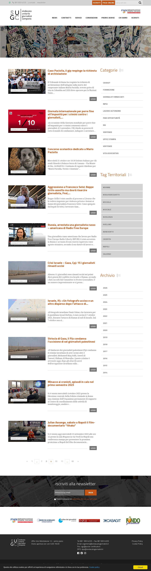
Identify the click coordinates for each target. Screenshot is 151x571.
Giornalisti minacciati (113, 96)
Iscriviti (97, 2)
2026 (105, 287)
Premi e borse (108, 17)
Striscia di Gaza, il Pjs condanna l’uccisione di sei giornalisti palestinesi (71, 340)
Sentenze (107, 132)
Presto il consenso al (76, 499)
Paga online (108, 2)
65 (73, 461)
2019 (105, 337)
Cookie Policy (137, 543)
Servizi (78, 17)
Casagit (106, 82)
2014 (105, 372)
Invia (90, 492)
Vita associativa (111, 153)
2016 (105, 358)
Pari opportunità (111, 118)
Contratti (66, 17)
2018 (105, 344)
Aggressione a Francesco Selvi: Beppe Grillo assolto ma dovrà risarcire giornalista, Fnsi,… (71, 190)
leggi (93, 99)
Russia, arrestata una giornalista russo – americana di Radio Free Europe (71, 226)
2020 (105, 330)
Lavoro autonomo (112, 110)
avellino (107, 224)
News (54, 17)
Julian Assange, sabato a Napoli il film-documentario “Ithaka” (71, 424)
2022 (105, 316)
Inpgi (105, 104)
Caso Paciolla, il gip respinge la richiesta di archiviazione (72, 72)
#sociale (107, 209)
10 (56, 461)
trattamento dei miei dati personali (84, 499)
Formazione (108, 89)
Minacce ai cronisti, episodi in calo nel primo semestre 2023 (71, 383)
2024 (105, 302)
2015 (105, 365)
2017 (105, 351)
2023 (105, 309)
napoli (106, 246)
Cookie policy (99, 567)
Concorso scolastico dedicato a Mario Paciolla (70, 150)
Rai (104, 125)
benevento (108, 231)
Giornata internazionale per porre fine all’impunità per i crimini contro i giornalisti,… (71, 114)
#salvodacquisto (111, 194)
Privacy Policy (137, 541)
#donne (106, 187)
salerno (107, 254)
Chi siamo (123, 17)
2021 (105, 323)
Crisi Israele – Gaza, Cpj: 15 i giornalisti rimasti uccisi (71, 264)
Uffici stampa (109, 139)
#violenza (108, 217)
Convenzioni (91, 17)
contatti (32, 2)
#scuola (107, 202)
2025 (105, 295)
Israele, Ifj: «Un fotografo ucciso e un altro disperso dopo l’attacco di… (70, 302)
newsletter (41, 2)
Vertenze (107, 146)
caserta (107, 239)
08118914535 (19, 2)
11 (62, 461)
